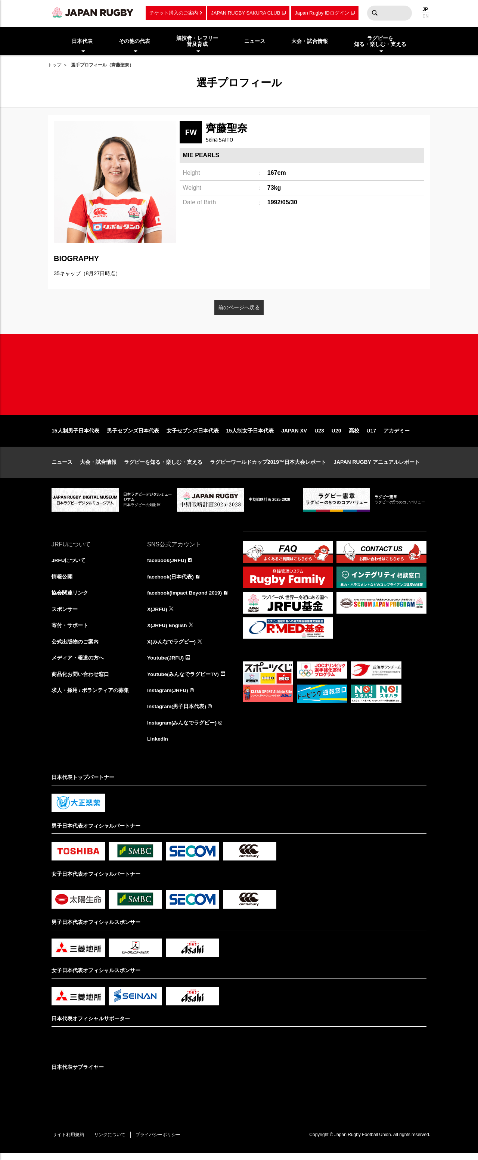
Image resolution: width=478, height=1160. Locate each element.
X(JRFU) (157, 614)
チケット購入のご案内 (173, 13)
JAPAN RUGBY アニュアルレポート (376, 466)
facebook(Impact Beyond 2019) (185, 598)
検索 (374, 13)
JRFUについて (69, 565)
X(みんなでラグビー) (171, 647)
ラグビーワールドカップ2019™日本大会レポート (268, 466)
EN (425, 16)
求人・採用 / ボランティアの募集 (90, 697)
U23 (319, 435)
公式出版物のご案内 (75, 647)
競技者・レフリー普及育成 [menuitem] (197, 41)
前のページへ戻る (239, 307)
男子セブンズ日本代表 (133, 435)
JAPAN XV (294, 435)
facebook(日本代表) (171, 581)
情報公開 (62, 581)
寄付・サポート (70, 631)
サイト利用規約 (69, 1141)
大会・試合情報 (98, 466)
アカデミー (397, 435)
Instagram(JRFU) (168, 697)
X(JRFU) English (167, 631)
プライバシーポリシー (161, 1141)
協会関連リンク (70, 598)
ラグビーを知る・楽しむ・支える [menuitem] (380, 41)
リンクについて (112, 1141)
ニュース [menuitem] (254, 41)
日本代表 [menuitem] (82, 41)
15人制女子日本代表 (250, 435)
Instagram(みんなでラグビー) (182, 729)
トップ (54, 65)
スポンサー (65, 614)
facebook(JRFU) (167, 565)
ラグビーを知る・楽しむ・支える (163, 466)
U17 (371, 435)
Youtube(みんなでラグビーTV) (183, 680)
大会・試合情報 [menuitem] (309, 41)
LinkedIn (158, 746)
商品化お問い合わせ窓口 (80, 680)
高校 (354, 435)
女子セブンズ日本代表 (193, 435)
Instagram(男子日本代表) (177, 713)
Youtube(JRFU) (166, 664)
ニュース (62, 466)
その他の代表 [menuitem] (134, 41)
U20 (336, 435)
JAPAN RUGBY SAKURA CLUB (245, 13)
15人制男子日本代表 (75, 435)
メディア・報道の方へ (78, 664)
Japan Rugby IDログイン (322, 13)
